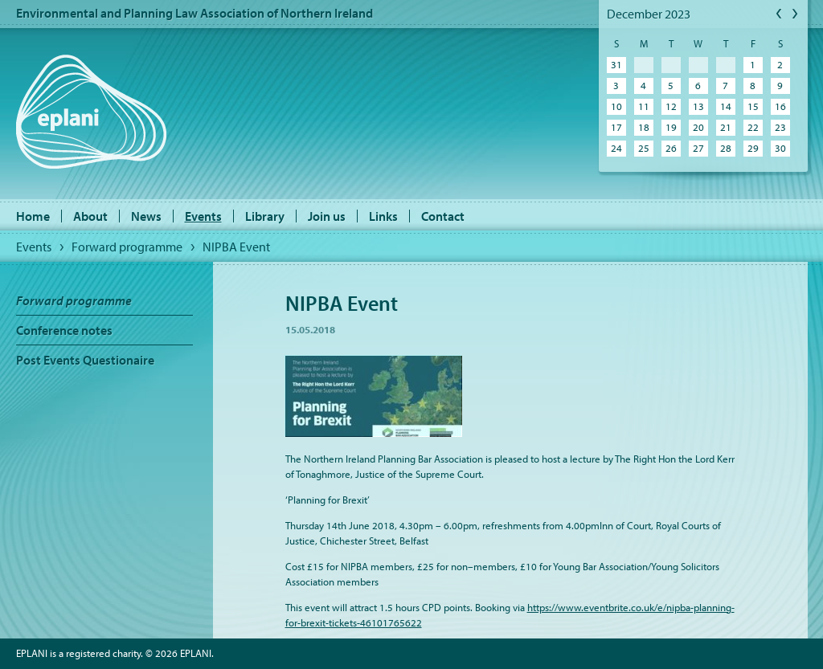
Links (383, 216)
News (146, 216)
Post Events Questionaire (85, 360)
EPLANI (91, 112)
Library (265, 216)
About (90, 216)
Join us (327, 216)
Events (203, 216)
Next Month (796, 14)
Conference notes (64, 330)
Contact (443, 216)
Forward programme (127, 247)
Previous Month (780, 14)
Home (33, 216)
